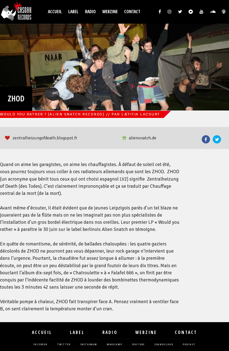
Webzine (110, 11)
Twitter (217, 139)
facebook (41, 344)
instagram (88, 344)
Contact (132, 11)
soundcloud (163, 344)
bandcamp (114, 344)
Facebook (206, 139)
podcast (189, 344)
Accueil (55, 11)
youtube (138, 344)
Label (73, 11)
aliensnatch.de (142, 138)
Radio (90, 11)
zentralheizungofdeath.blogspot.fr (45, 138)
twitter (63, 344)
